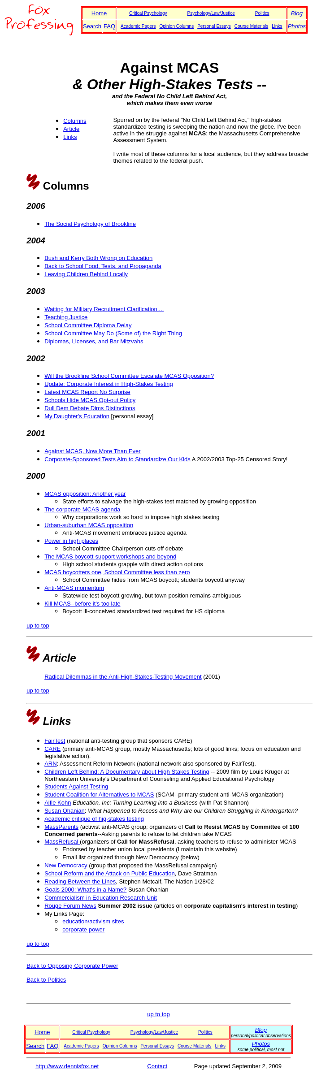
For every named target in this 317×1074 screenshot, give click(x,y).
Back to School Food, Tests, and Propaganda (102, 266)
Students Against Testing (76, 786)
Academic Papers (138, 26)
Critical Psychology (148, 13)
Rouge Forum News (70, 905)
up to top (37, 625)
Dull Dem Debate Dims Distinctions (89, 408)
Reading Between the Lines (80, 881)
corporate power (83, 929)
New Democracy (65, 865)
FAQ (109, 26)
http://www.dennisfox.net (67, 1066)
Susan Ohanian (64, 810)
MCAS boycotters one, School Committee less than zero (117, 572)
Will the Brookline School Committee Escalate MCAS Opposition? (129, 375)
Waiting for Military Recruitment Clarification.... (104, 309)
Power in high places (71, 540)
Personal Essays (213, 26)
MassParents (61, 826)
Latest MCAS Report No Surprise (87, 392)
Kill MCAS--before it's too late (82, 603)
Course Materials (251, 26)
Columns (74, 120)
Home (99, 13)
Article (71, 129)
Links (277, 26)
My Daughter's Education (76, 416)
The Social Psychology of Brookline (90, 224)
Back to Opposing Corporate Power (72, 965)
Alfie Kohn (57, 802)
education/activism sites (93, 921)
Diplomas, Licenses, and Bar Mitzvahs (93, 341)
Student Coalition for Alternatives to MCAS (99, 794)
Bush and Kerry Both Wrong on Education (98, 258)
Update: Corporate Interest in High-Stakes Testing (108, 384)
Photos (297, 26)
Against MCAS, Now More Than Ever (92, 451)
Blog (297, 13)
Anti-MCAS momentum (74, 588)
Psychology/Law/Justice (211, 13)
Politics (262, 13)
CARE (52, 748)
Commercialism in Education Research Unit (100, 897)
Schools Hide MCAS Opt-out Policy (89, 400)
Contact (157, 1066)
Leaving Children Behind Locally (86, 274)
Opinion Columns (176, 26)
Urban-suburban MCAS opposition (88, 525)
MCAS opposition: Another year (85, 493)
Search (92, 26)
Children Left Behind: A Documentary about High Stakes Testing (126, 771)
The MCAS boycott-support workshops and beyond (110, 556)
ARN (50, 763)
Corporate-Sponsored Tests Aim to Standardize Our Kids (117, 459)
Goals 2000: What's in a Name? (85, 889)
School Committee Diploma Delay (87, 325)
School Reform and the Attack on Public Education (109, 873)
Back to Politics (46, 979)
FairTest (54, 740)
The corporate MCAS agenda (82, 509)
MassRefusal (62, 841)
